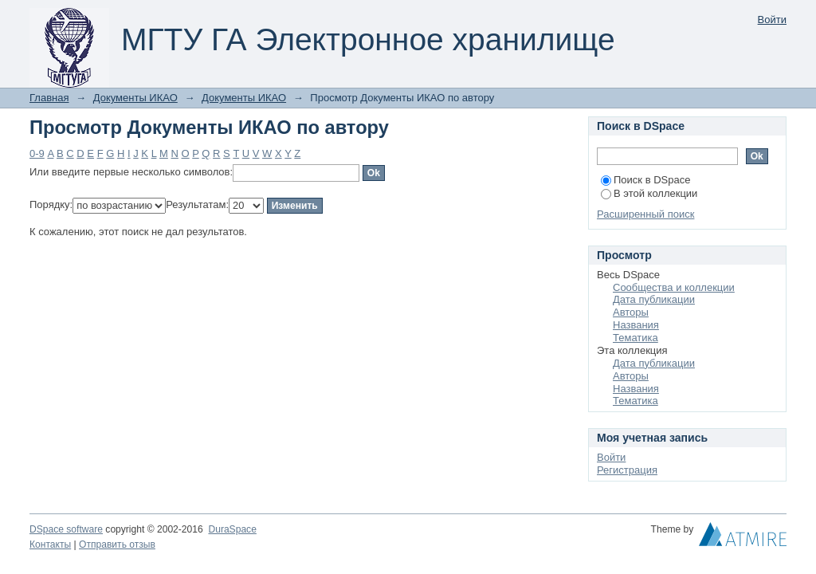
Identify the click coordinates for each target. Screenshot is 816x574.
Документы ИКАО (135, 98)
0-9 (37, 153)
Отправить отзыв (117, 544)
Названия (636, 325)
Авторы (631, 312)
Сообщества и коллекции (674, 287)
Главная (49, 98)
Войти (772, 20)
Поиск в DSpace (645, 180)
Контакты (50, 544)
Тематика (635, 338)
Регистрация (627, 470)
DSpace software (66, 529)
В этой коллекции (649, 193)
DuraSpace (232, 529)
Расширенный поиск (645, 214)
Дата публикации (654, 299)
